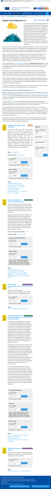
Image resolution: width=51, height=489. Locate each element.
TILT (46, 110)
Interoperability (11, 274)
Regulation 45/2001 (12, 272)
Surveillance (25, 439)
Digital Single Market (25, 471)
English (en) (44, 6)
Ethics (20, 183)
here (17, 115)
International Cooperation (14, 189)
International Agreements (14, 188)
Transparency (24, 191)
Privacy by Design (12, 186)
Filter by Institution (40, 142)
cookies (12, 483)
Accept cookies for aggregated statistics (19, 486)
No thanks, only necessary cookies (40, 486)
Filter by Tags (39, 137)
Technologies (16, 193)
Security (10, 193)
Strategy (30, 125)
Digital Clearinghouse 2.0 (14, 191)
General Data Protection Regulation (16, 185)
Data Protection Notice (43, 10)
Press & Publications (39, 13)
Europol (9, 277)
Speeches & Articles (27, 284)
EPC (28, 112)
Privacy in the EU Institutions (14, 439)
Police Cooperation (25, 275)
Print (48, 20)
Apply (45, 155)
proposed (13, 101)
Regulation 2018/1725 (13, 183)
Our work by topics (11, 16)
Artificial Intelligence (27, 13)
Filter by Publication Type (40, 148)
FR (25, 234)
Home (4, 13)
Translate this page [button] (41, 20)
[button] (35, 20)
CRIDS (4, 110)
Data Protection (17, 13)
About (9, 13)
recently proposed (19, 63)
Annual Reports (28, 200)
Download (24, 162)
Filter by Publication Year (40, 131)
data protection (20, 483)
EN (27, 231)
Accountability (20, 186)
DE (19, 234)
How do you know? (27, 0)
